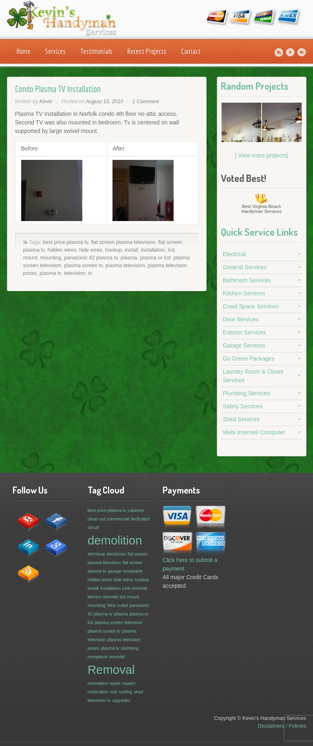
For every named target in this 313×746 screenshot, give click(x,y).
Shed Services (241, 419)
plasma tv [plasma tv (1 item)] (110, 648)
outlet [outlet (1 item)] (122, 605)
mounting (51, 258)
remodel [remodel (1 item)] (117, 656)
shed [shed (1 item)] (138, 691)
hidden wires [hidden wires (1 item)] (100, 579)
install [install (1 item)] (93, 588)
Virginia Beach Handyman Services (261, 209)
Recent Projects (146, 51)
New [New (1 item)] (111, 605)
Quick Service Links (259, 232)
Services (55, 51)
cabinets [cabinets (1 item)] (136, 510)
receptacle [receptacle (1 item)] (98, 656)
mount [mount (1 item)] (133, 596)
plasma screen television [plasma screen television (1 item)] (118, 622)
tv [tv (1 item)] (108, 700)
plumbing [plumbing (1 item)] (130, 648)
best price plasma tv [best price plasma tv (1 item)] (107, 510)
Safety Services (242, 406)
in (26, 545)
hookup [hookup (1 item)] (142, 579)
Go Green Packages (249, 358)
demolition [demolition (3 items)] (115, 540)
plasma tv (50, 273)
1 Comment (145, 101)
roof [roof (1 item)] (113, 691)
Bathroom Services (247, 280)
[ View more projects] (261, 155)
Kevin (46, 101)
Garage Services (244, 345)
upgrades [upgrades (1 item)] (121, 700)
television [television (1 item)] (97, 700)
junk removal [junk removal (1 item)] (134, 588)
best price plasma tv (65, 242)
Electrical (234, 254)
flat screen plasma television (123, 242)
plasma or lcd (155, 258)
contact (26, 519)
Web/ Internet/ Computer (254, 432)
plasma (129, 258)
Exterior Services (244, 332)
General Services (245, 267)
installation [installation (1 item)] (110, 588)
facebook (53, 519)
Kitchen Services (244, 293)
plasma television (125, 265)
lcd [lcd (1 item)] (123, 596)
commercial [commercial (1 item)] (118, 518)
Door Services (241, 319)
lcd (171, 250)
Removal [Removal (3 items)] (111, 669)
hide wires (90, 250)
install (131, 250)
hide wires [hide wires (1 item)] (123, 579)
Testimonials (96, 51)
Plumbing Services (246, 393)
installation (153, 250)
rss (26, 571)
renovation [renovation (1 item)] (98, 683)
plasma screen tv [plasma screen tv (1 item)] (104, 631)
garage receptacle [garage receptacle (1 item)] (125, 571)
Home (23, 51)
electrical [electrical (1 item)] (96, 553)
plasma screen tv (83, 265)
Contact (191, 51)
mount (30, 258)
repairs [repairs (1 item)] (129, 683)
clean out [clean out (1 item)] (96, 518)
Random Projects (255, 86)
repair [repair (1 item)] (115, 683)
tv (90, 273)
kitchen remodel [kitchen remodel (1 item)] (103, 596)
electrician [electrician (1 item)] (116, 553)
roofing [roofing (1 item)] (125, 691)
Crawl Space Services (251, 306)
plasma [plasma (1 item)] (121, 613)
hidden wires (61, 250)
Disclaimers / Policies (282, 726)
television (75, 273)
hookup (113, 250)
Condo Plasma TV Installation (58, 89)
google (53, 545)
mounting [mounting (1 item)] (97, 605)
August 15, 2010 (104, 101)
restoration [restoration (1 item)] (98, 691)
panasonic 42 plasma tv (90, 258)
